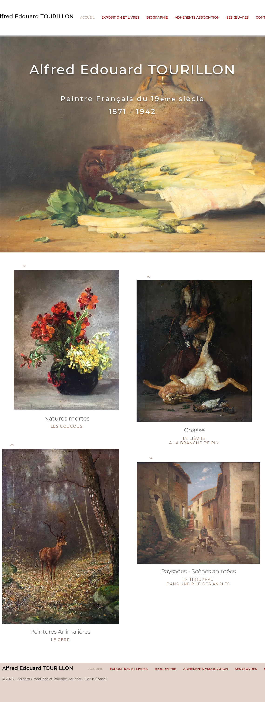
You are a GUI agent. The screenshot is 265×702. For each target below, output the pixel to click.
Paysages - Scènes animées (198, 571)
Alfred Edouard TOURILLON (37, 668)
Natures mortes (67, 418)
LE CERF (60, 640)
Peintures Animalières (60, 631)
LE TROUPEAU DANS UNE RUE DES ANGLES (198, 581)
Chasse (194, 430)
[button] (237, 17)
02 (149, 276)
